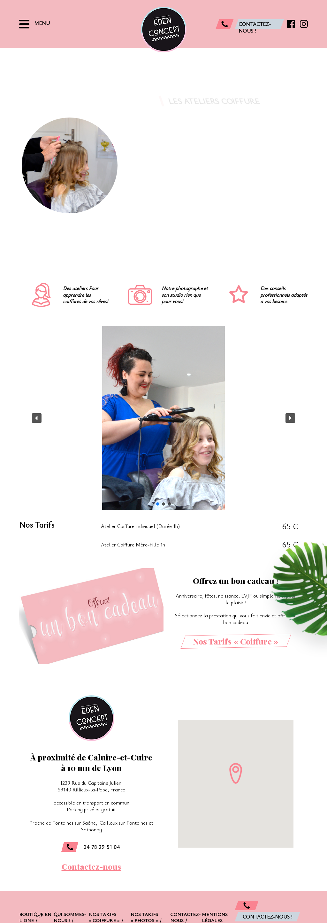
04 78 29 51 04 (90, 847)
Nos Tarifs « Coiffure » (235, 641)
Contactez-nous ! (267, 916)
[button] (37, 418)
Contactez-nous (91, 866)
